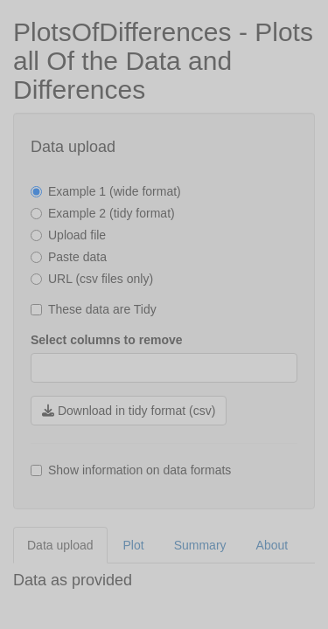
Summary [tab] (200, 545)
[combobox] (43, 368)
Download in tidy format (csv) (128, 411)
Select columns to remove (107, 340)
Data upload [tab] (60, 545)
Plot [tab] (133, 545)
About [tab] (272, 545)
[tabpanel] (164, 581)
